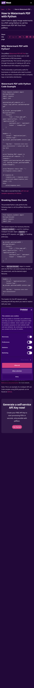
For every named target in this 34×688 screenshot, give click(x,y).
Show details (25, 360)
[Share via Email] (20, 36)
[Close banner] (31, 309)
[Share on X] (23, 36)
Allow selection (17, 371)
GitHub (9, 392)
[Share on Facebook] (30, 36)
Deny (17, 376)
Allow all (17, 365)
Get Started (17, 427)
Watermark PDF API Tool (18, 53)
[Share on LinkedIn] (26, 36)
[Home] (6, 2)
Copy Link (13, 37)
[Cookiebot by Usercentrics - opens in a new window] (21, 310)
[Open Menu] (31, 2)
